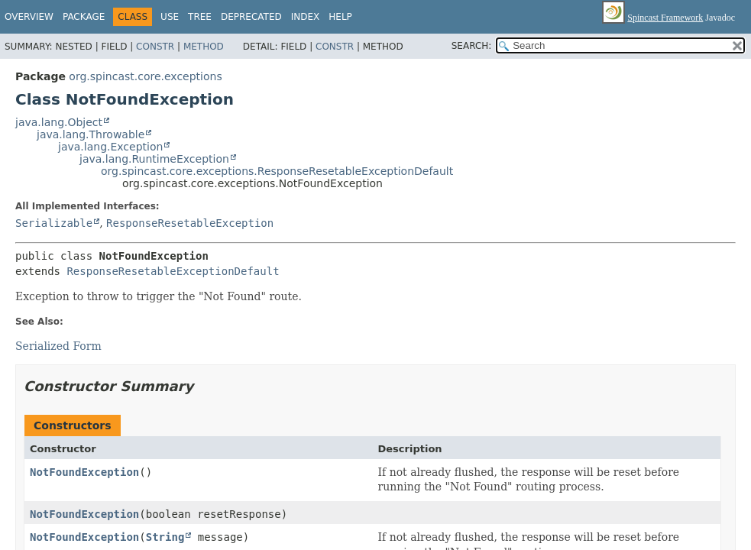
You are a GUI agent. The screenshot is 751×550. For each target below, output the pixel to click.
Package (84, 16)
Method (203, 46)
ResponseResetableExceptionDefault (172, 271)
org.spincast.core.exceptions (145, 76)
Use (169, 16)
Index (305, 16)
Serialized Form (58, 346)
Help (340, 16)
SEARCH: (472, 45)
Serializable (53, 223)
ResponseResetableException (190, 223)
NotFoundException (84, 472)
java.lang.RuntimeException (154, 159)
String (165, 537)
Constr (155, 46)
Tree (200, 16)
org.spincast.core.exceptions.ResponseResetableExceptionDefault (277, 171)
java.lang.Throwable (90, 134)
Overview (29, 16)
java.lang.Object (58, 122)
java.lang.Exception (110, 147)
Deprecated (251, 16)
